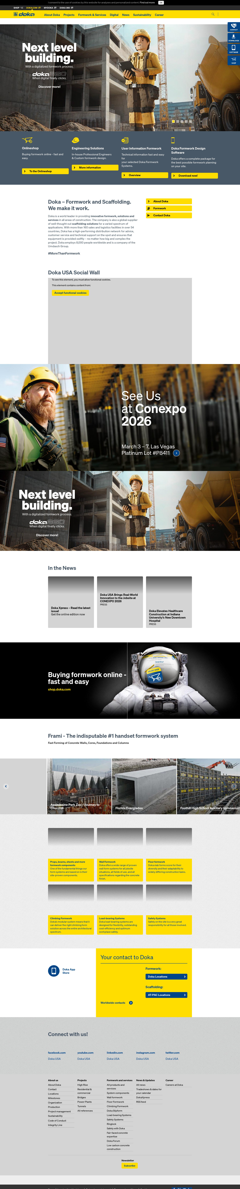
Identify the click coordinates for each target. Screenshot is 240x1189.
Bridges (81, 1097)
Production (54, 1107)
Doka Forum (113, 1141)
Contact (52, 1089)
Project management (59, 1111)
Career (159, 15)
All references (85, 1110)
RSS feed (141, 1101)
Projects (69, 15)
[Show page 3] (182, 121)
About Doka (52, 15)
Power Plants (84, 1101)
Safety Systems (115, 1119)
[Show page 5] (190, 121)
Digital (114, 15)
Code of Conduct (57, 1120)
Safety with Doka (116, 1128)
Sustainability (142, 15)
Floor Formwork (115, 1101)
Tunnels (81, 1106)
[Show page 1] (173, 121)
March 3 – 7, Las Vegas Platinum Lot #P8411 (151, 449)
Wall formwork (115, 1097)
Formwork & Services (92, 15)
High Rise (82, 1084)
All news (140, 1084)
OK (161, 3)
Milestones (54, 1098)
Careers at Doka (174, 1084)
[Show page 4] (186, 121)
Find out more (147, 2)
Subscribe (129, 1165)
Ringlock (111, 1124)
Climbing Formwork (117, 1106)
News (125, 15)
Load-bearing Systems (119, 1115)
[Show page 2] (177, 121)
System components (118, 1093)
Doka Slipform (114, 1110)
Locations (53, 1093)
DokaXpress (143, 1097)
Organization (55, 1102)
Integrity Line (55, 1125)
